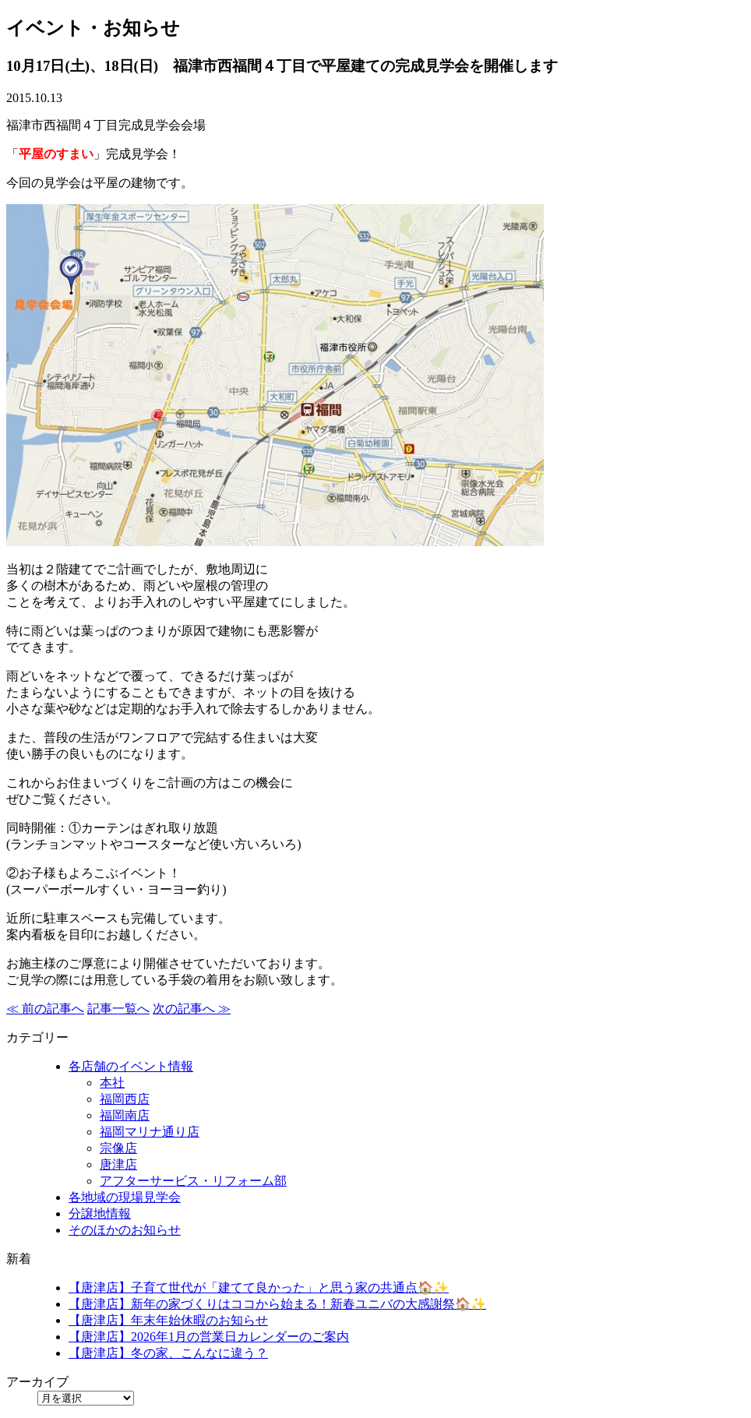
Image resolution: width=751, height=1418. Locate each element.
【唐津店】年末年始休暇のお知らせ (168, 1320)
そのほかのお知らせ (125, 1229)
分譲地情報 (100, 1213)
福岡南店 (125, 1115)
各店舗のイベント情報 (131, 1066)
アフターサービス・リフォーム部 (193, 1180)
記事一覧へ (118, 1008)
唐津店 (118, 1164)
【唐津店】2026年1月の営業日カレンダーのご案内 (209, 1336)
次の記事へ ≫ (192, 1008)
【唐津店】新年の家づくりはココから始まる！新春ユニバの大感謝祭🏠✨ (277, 1303)
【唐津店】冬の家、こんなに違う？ (168, 1353)
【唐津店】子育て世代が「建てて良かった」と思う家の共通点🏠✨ (259, 1287)
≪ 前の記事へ (45, 1008)
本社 (112, 1082)
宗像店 (118, 1148)
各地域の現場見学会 (125, 1197)
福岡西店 (125, 1099)
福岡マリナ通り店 (149, 1131)
